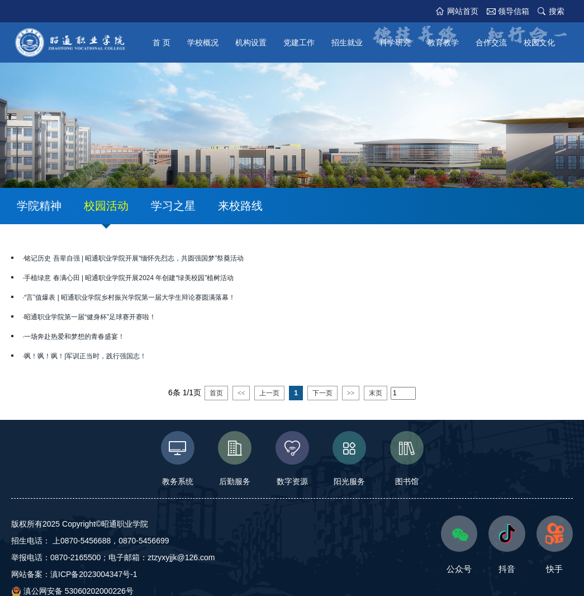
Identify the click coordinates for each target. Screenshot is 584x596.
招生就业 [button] (347, 42)
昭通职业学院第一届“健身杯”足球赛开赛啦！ (90, 317)
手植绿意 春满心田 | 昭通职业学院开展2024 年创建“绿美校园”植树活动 (129, 278)
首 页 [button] (161, 42)
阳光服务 (349, 458)
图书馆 (406, 458)
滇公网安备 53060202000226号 (72, 590)
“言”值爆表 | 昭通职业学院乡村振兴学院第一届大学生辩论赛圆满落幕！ (129, 297)
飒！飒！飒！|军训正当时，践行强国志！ (85, 356)
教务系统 (177, 458)
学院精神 (39, 206)
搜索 (556, 11)
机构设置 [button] (251, 42)
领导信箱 (513, 11)
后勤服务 (235, 458)
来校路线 (240, 206)
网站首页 (462, 11)
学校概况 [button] (203, 42)
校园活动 (106, 206)
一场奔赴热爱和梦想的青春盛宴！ (74, 336)
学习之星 (173, 206)
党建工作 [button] (299, 42)
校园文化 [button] (539, 42)
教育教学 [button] (443, 42)
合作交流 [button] (491, 42)
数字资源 (292, 458)
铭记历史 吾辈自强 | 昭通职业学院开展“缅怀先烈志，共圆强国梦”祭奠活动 (134, 258)
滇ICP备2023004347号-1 (93, 574)
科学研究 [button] (395, 42)
